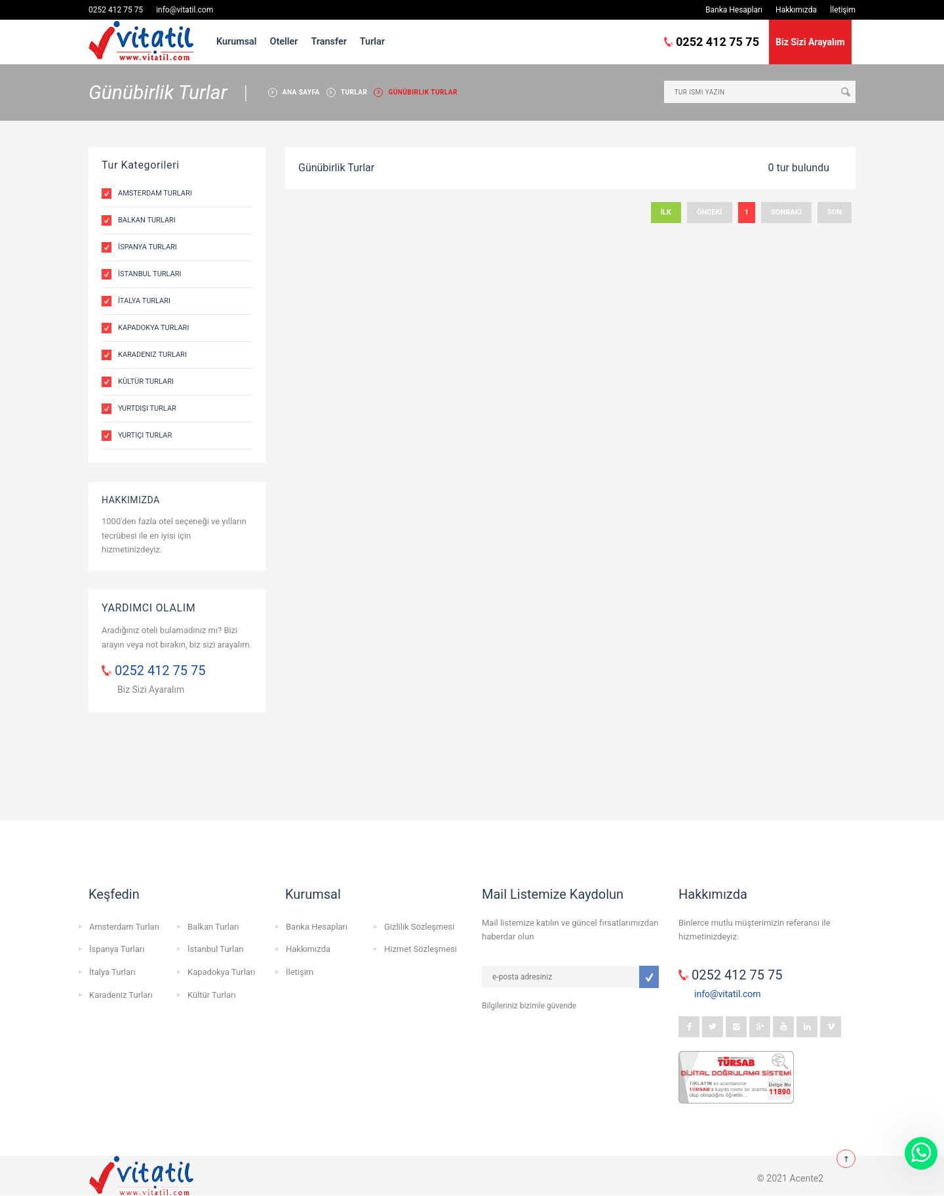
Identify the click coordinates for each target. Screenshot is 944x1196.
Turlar (372, 41)
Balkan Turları (147, 220)
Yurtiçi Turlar (145, 435)
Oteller (284, 41)
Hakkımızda (796, 9)
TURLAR (354, 92)
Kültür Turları (146, 381)
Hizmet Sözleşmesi (420, 949)
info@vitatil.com (184, 9)
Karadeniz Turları (152, 354)
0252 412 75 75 (115, 9)
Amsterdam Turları (155, 193)
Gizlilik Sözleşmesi (419, 927)
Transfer (328, 41)
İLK (666, 212)
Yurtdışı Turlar (147, 408)
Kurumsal (236, 41)
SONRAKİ (786, 212)
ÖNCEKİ (709, 212)
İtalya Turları (144, 301)
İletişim (843, 9)
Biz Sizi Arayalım (810, 42)
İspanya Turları (147, 247)
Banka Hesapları (733, 9)
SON (834, 212)
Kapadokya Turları (153, 327)
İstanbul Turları (150, 274)
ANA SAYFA (301, 92)
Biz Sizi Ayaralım (150, 689)
